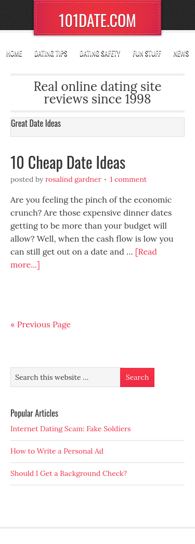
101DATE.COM (97, 20)
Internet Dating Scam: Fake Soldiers (70, 428)
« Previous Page (40, 324)
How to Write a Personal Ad (56, 451)
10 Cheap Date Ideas (67, 162)
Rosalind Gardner (73, 179)
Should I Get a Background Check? (68, 473)
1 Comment (128, 179)
